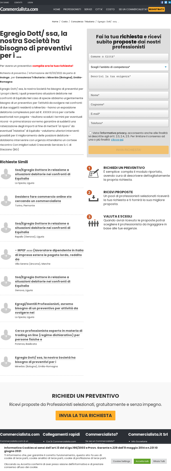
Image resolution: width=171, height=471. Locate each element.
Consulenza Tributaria (82, 21)
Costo (64, 21)
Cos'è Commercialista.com (61, 441)
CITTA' (99, 9)
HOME (56, 9)
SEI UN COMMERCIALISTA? (142, 9)
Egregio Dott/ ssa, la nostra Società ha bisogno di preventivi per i (45, 359)
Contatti (18, 2)
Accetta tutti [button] (142, 461)
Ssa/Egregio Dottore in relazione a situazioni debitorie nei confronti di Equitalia (42, 174)
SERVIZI (88, 9)
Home (55, 21)
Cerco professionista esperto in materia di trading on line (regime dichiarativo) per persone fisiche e (48, 335)
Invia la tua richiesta (85, 416)
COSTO (110, 9)
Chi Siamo (4, 2)
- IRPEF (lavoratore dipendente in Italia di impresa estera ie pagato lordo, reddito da (49, 254)
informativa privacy (114, 133)
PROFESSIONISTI (72, 9)
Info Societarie (139, 441)
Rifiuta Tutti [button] (159, 461)
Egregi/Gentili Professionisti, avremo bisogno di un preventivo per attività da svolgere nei (46, 308)
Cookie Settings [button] (121, 461)
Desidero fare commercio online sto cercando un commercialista (43, 199)
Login (30, 2)
